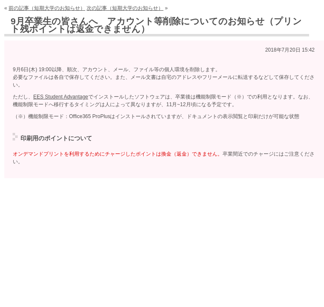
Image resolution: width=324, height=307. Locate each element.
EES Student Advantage (60, 97)
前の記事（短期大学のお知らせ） (47, 8)
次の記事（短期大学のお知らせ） (125, 8)
